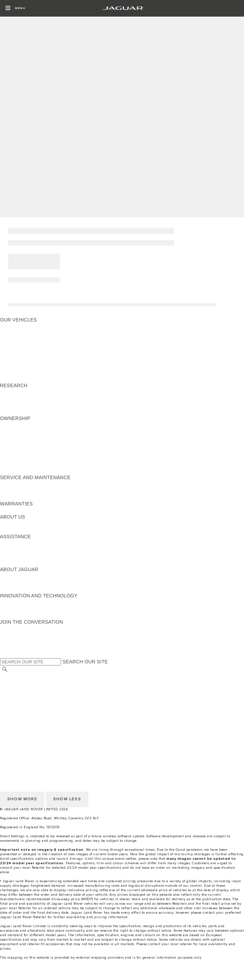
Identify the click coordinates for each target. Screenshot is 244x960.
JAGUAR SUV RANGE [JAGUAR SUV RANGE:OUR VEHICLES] (25, 366)
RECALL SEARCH (20, 683)
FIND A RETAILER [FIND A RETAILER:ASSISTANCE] (20, 549)
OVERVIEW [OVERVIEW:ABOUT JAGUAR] (13, 576)
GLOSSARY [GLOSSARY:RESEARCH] (13, 398)
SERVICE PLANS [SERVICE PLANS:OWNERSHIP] (19, 471)
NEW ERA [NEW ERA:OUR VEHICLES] (11, 379)
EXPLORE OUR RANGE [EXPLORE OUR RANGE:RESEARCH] (27, 392)
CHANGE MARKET (21, 676)
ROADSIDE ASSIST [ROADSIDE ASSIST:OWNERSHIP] (22, 457)
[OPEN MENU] (15, 8)
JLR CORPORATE (20, 716)
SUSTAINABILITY (20, 530)
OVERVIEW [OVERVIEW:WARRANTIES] (13, 510)
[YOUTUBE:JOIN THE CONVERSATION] (14, 641)
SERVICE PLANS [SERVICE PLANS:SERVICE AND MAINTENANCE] (19, 490)
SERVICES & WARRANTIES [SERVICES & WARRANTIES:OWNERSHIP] (32, 451)
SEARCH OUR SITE (85, 661)
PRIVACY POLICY (20, 703)
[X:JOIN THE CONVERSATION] (5, 655)
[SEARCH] (5, 669)
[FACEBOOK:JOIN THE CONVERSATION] (16, 648)
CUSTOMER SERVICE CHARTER (38, 722)
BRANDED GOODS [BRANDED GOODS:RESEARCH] (22, 411)
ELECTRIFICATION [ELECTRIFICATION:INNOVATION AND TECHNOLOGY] (21, 602)
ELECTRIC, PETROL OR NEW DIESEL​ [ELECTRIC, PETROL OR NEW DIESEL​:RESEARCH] (44, 405)
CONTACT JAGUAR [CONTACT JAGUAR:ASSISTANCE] (22, 543)
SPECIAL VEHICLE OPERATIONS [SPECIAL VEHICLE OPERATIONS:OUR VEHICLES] (38, 372)
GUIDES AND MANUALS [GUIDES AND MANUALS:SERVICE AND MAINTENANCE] (28, 484)
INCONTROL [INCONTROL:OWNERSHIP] (14, 438)
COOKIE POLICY (19, 709)
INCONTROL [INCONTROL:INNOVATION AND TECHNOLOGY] (14, 609)
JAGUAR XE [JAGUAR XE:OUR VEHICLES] (14, 352)
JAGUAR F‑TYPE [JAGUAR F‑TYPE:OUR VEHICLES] (19, 346)
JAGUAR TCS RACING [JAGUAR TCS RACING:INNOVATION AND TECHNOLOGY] (26, 615)
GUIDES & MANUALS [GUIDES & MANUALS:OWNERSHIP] (24, 431)
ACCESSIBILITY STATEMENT (33, 729)
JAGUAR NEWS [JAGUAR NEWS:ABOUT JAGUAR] (18, 582)
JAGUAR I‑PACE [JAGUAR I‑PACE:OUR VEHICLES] (19, 339)
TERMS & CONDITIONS (27, 696)
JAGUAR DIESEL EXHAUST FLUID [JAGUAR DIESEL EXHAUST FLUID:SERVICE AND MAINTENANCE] (39, 497)
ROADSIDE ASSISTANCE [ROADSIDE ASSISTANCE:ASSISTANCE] (29, 563)
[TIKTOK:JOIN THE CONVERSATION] (11, 635)
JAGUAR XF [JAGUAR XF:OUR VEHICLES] (14, 359)
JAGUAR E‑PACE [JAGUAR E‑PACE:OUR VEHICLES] (19, 333)
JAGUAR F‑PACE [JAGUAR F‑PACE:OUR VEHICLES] (19, 326)
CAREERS (12, 689)
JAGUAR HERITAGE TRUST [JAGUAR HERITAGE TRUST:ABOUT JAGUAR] (32, 589)
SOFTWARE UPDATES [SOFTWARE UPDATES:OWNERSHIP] (26, 444)
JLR (4, 523)
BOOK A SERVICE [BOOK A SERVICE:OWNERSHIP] (20, 464)
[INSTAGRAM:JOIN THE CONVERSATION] (17, 628)
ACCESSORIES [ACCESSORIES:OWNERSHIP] (18, 425)
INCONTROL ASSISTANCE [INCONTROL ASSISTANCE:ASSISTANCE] (30, 556)
